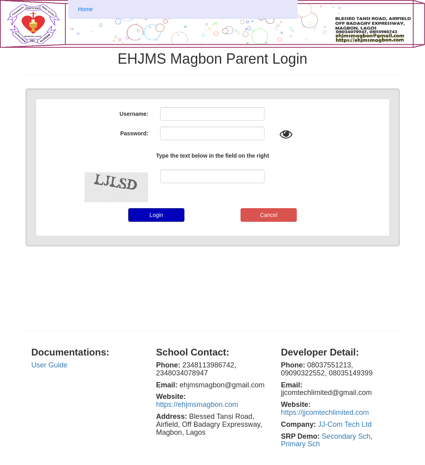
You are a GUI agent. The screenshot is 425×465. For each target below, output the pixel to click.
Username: (133, 114)
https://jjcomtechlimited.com (325, 412)
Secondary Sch (346, 436)
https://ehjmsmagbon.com (197, 404)
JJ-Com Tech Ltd (345, 424)
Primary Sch (300, 444)
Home (85, 9)
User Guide (49, 365)
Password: (134, 133)
